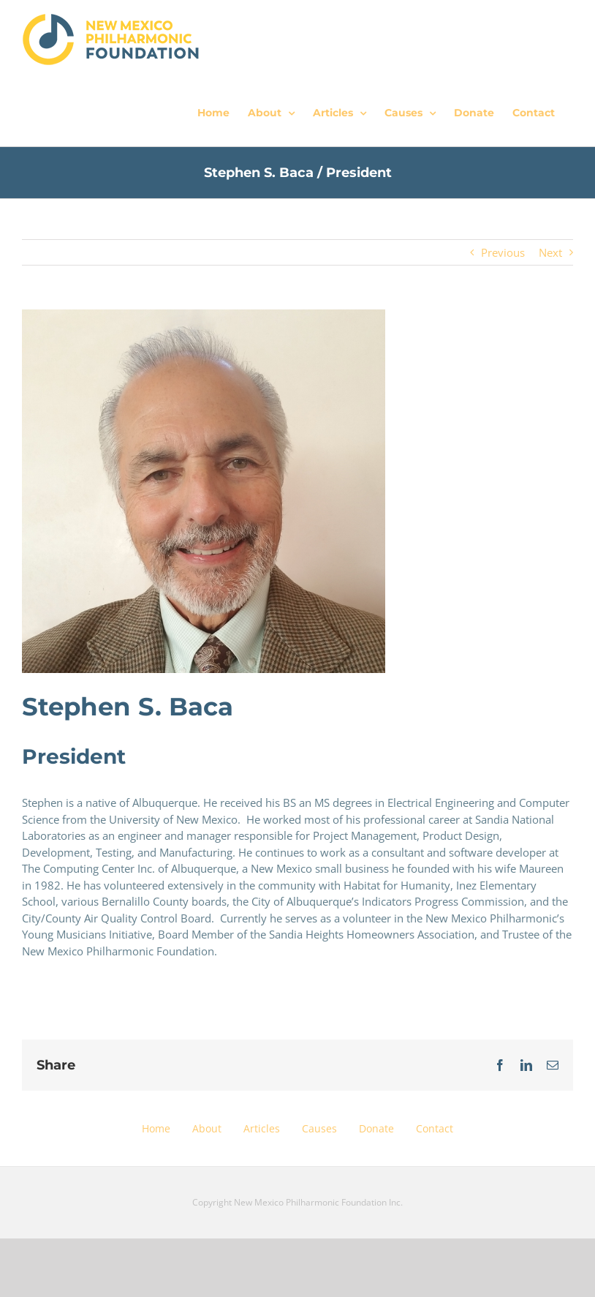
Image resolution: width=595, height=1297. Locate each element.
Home (156, 1128)
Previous (503, 252)
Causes (319, 1128)
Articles (261, 1128)
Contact (434, 1128)
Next (550, 252)
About (206, 1128)
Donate (376, 1128)
